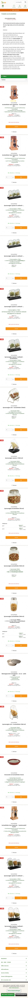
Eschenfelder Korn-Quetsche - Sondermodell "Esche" (14, 826)
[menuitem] (25, 6)
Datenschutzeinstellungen (14, 990)
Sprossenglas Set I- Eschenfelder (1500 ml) (14, 724)
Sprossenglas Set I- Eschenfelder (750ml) (14, 407)
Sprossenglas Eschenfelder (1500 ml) (14, 616)
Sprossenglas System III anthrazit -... (14, 205)
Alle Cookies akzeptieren (8, 994)
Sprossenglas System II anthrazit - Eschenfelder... (14, 357)
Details (16, 126)
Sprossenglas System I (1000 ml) (14, 458)
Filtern (4, 76)
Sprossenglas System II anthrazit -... (14, 306)
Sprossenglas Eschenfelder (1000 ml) (14, 566)
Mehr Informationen (14, 987)
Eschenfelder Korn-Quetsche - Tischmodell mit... (14, 105)
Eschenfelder (14, 102)
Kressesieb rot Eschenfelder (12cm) (14, 774)
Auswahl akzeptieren (21, 994)
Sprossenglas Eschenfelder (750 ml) (14, 508)
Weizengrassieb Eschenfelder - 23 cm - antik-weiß (14, 674)
